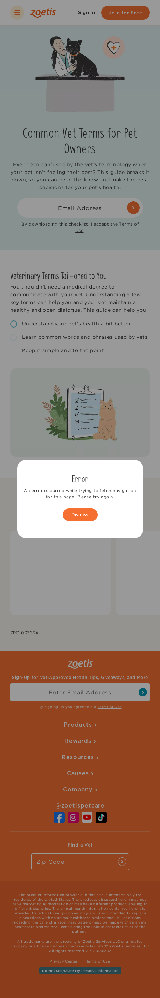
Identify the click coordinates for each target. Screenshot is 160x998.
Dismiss (80, 514)
